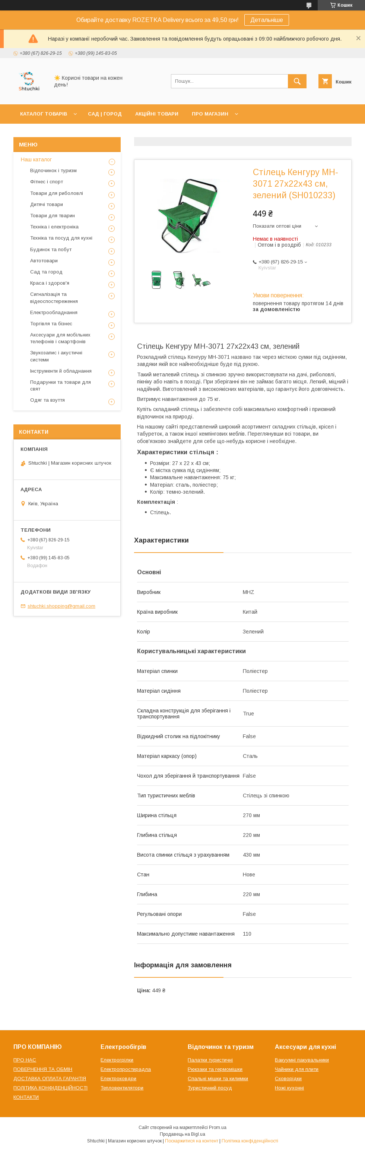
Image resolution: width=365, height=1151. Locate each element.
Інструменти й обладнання (61, 371)
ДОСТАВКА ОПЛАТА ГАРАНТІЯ (49, 1078)
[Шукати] (297, 81)
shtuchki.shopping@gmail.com (61, 606)
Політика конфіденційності (250, 1141)
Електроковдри (118, 1078)
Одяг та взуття (47, 400)
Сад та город (46, 272)
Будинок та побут (51, 249)
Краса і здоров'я (49, 283)
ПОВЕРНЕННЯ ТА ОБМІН (42, 1069)
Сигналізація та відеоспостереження (54, 297)
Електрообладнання (53, 312)
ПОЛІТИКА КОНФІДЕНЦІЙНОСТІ (50, 1088)
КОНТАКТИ (26, 1097)
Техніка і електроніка (54, 227)
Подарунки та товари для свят (60, 385)
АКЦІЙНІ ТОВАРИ (156, 114)
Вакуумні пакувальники (302, 1060)
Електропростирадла (126, 1069)
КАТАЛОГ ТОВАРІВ (43, 114)
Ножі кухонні (289, 1088)
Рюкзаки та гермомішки (215, 1069)
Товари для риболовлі (56, 193)
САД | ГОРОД (105, 114)
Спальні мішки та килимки (218, 1078)
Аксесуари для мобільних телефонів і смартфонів (60, 338)
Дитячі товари (46, 204)
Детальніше (266, 20)
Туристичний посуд (210, 1088)
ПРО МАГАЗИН (210, 114)
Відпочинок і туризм (53, 170)
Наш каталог (36, 159)
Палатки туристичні (210, 1060)
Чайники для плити (296, 1069)
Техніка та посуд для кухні (61, 238)
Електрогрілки (117, 1060)
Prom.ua (217, 1127)
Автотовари (44, 260)
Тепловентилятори (122, 1088)
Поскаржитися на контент (191, 1141)
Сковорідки (288, 1078)
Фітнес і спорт (46, 181)
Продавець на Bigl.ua (182, 1134)
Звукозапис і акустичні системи (56, 356)
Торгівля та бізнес (51, 323)
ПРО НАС (24, 1060)
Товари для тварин (52, 215)
